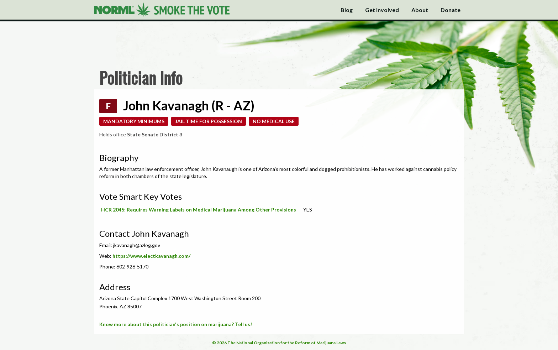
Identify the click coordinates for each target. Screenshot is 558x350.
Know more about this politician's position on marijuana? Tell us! (175, 324)
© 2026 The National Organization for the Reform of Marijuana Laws (279, 342)
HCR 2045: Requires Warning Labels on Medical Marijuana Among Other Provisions (198, 210)
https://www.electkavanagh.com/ (151, 256)
